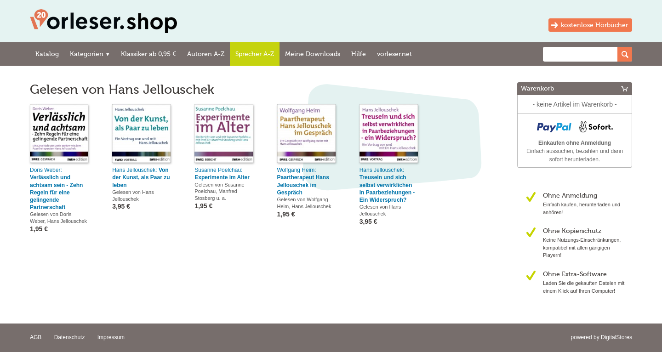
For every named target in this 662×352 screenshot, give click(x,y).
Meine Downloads (312, 54)
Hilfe (358, 54)
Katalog (47, 54)
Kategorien (90, 54)
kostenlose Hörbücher (594, 25)
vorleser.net (394, 54)
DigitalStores (616, 337)
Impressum (111, 337)
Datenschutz (69, 337)
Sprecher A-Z (254, 54)
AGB (35, 337)
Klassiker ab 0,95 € (148, 54)
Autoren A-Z (205, 54)
